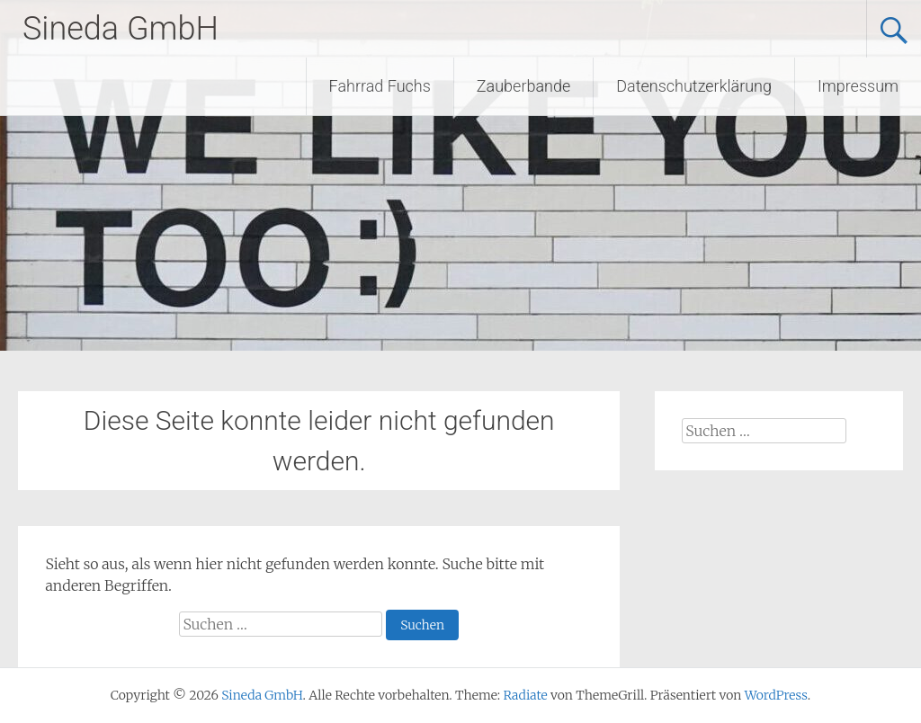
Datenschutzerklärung (694, 85)
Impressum (858, 85)
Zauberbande (523, 85)
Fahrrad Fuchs (380, 85)
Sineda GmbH (120, 29)
